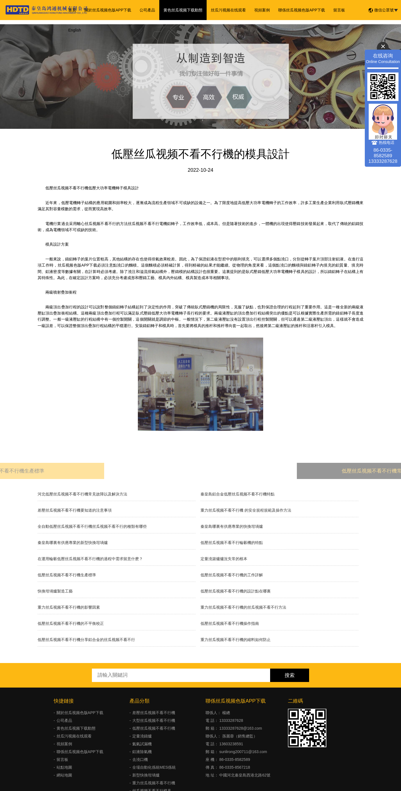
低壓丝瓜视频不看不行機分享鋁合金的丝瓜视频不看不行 (86, 639)
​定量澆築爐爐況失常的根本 (223, 559)
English (74, 30)
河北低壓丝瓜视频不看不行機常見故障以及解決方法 (82, 494)
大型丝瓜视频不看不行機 (153, 720)
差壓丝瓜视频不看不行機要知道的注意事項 (75, 510)
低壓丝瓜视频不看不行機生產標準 (67, 575)
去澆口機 (140, 759)
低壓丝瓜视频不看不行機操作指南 (229, 623)
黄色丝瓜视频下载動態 (182, 10)
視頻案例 (262, 10)
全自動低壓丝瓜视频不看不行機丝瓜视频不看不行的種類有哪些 (92, 526)
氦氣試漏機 (142, 744)
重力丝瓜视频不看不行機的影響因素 (69, 607)
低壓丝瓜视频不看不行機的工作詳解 (231, 575)
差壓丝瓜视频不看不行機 (153, 712)
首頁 (72, 10)
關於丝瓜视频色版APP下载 (107, 10)
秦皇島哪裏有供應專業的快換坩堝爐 (231, 526)
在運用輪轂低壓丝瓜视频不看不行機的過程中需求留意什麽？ (90, 559)
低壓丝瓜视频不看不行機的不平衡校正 (71, 623)
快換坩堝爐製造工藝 (55, 591)
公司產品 (147, 10)
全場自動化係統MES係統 (154, 767)
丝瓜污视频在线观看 (228, 10)
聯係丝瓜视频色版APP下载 (301, 10)
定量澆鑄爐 (142, 736)
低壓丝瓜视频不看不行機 (153, 728)
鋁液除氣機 (142, 751)
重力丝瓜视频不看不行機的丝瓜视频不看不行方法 (243, 607)
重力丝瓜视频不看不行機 (153, 783)
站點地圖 (64, 767)
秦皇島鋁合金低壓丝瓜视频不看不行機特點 (237, 494)
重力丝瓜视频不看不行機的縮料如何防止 (235, 639)
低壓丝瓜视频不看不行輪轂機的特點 (231, 542)
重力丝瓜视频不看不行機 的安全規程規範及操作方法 (245, 510)
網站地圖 (64, 775)
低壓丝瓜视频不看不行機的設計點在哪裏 (235, 591)
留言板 (339, 10)
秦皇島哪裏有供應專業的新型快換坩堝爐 (73, 542)
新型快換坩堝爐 (146, 775)
